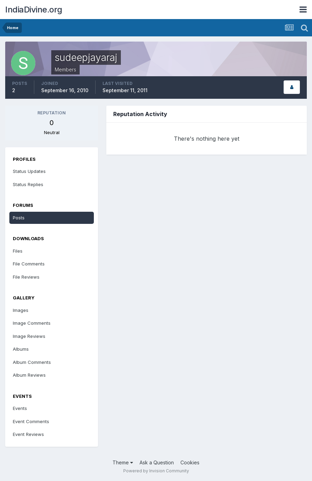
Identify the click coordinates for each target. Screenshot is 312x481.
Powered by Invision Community (156, 470)
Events (20, 408)
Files (18, 251)
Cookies (189, 462)
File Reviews (26, 277)
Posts (19, 217)
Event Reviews (28, 434)
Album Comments (32, 362)
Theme (123, 462)
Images (20, 310)
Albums (21, 349)
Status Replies (28, 184)
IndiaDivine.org (33, 10)
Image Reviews (29, 336)
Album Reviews (29, 375)
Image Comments (32, 323)
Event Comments (31, 421)
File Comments (29, 263)
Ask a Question (157, 462)
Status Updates (29, 171)
